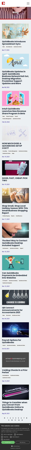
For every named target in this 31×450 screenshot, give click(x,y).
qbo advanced (9, 46)
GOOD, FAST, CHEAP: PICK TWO (15, 179)
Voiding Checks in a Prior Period (14, 371)
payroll (16, 116)
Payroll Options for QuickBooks (11, 341)
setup (13, 153)
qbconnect (8, 315)
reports (12, 215)
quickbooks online (17, 46)
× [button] (29, 424)
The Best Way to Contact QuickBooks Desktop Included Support (14, 243)
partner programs (9, 116)
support (21, 248)
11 (15, 420)
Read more (15, 431)
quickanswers (5, 248)
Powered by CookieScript (15, 448)
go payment (5, 280)
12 (19, 420)
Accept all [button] (8, 442)
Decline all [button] (23, 442)
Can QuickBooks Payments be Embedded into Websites (14, 275)
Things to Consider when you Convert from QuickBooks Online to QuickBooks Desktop (14, 406)
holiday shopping (6, 215)
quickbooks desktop (23, 151)
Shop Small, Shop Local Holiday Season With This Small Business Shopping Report (15, 209)
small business (19, 215)
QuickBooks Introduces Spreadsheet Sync (14, 42)
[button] (15, 446)
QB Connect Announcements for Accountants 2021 (12, 310)
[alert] (15, 436)
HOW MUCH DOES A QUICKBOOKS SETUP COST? (12, 145)
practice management (7, 118)
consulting (5, 151)
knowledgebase (6, 375)
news (4, 46)
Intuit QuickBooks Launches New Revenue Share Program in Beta (14, 111)
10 (12, 420)
